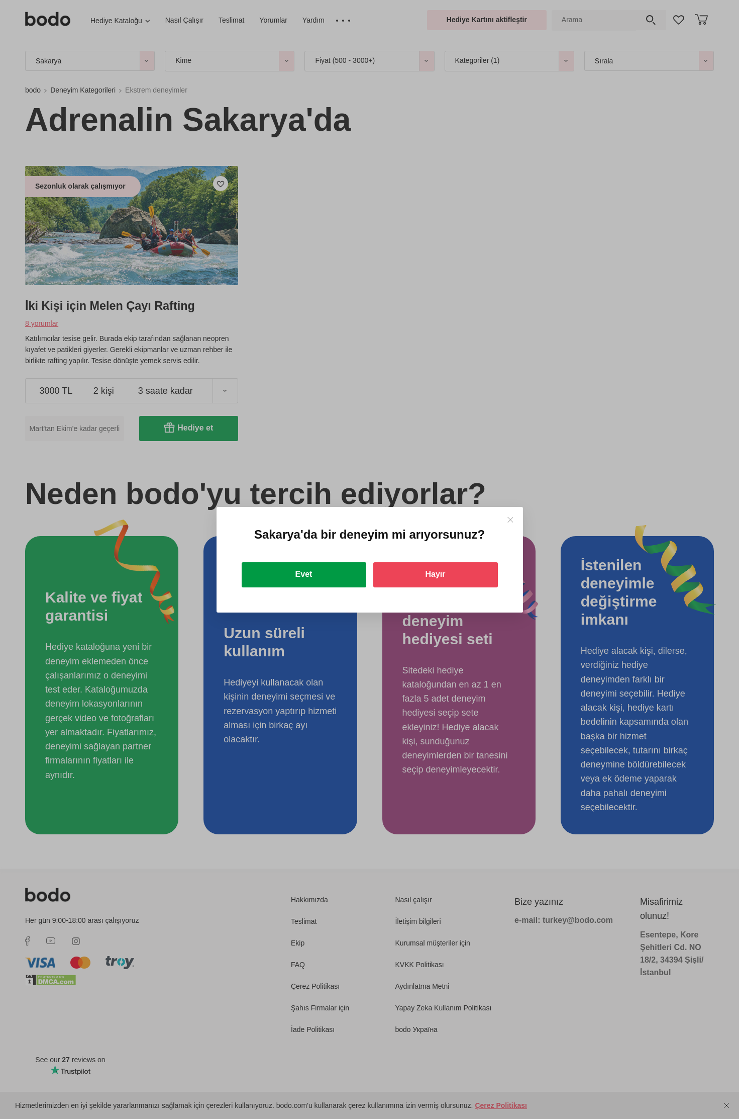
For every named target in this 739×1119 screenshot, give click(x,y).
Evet (303, 574)
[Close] (510, 520)
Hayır (435, 574)
